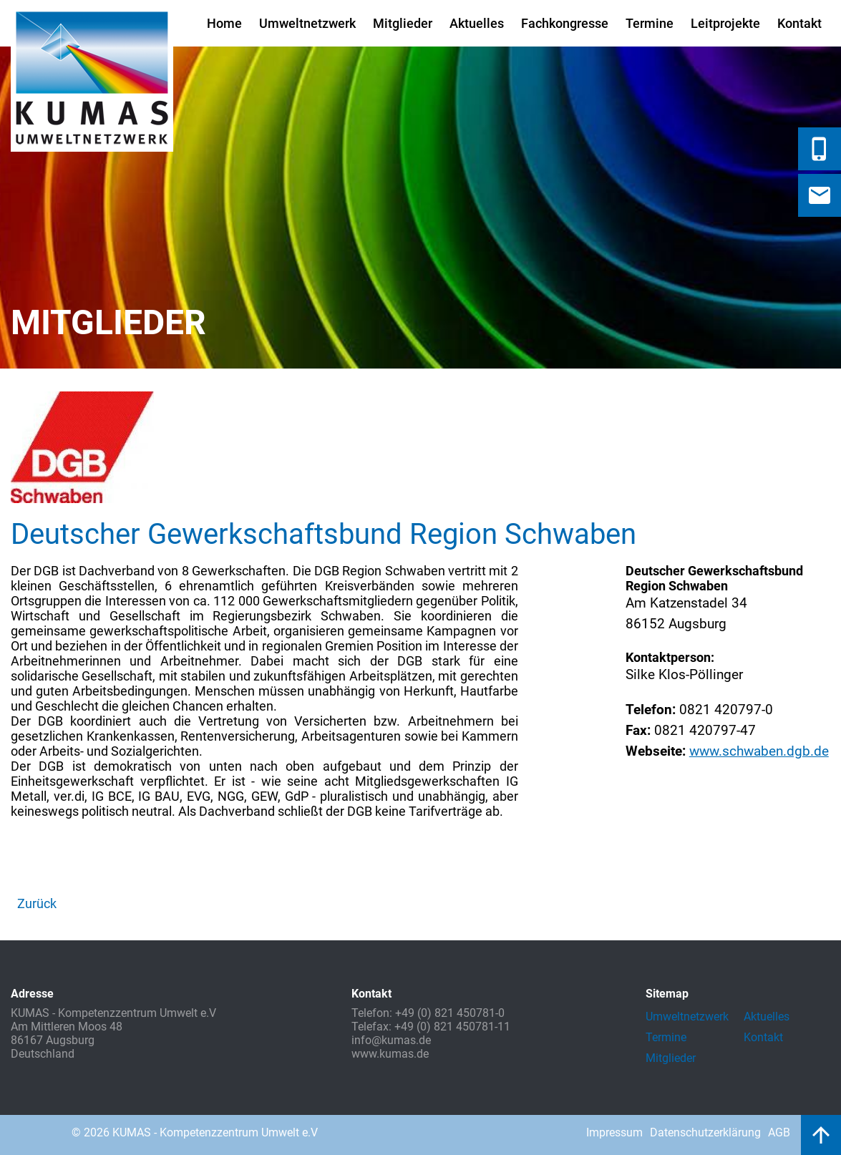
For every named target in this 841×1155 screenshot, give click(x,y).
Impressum (614, 1132)
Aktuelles (476, 23)
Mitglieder (402, 23)
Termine (650, 23)
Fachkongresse (564, 23)
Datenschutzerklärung (705, 1132)
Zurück (37, 903)
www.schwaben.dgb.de (759, 751)
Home (224, 23)
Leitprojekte (725, 23)
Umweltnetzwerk (307, 23)
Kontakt (799, 23)
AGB (779, 1132)
